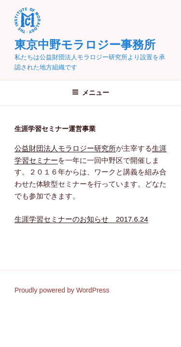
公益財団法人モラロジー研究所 (65, 148)
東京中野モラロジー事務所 (84, 44)
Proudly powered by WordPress (62, 290)
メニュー (90, 92)
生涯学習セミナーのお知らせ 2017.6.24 (81, 219)
